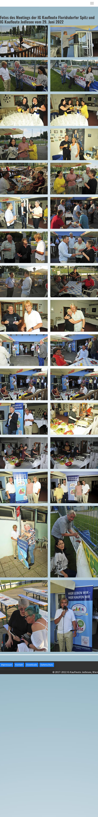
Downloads (31, 664)
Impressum (6, 664)
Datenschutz (47, 664)
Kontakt (19, 664)
